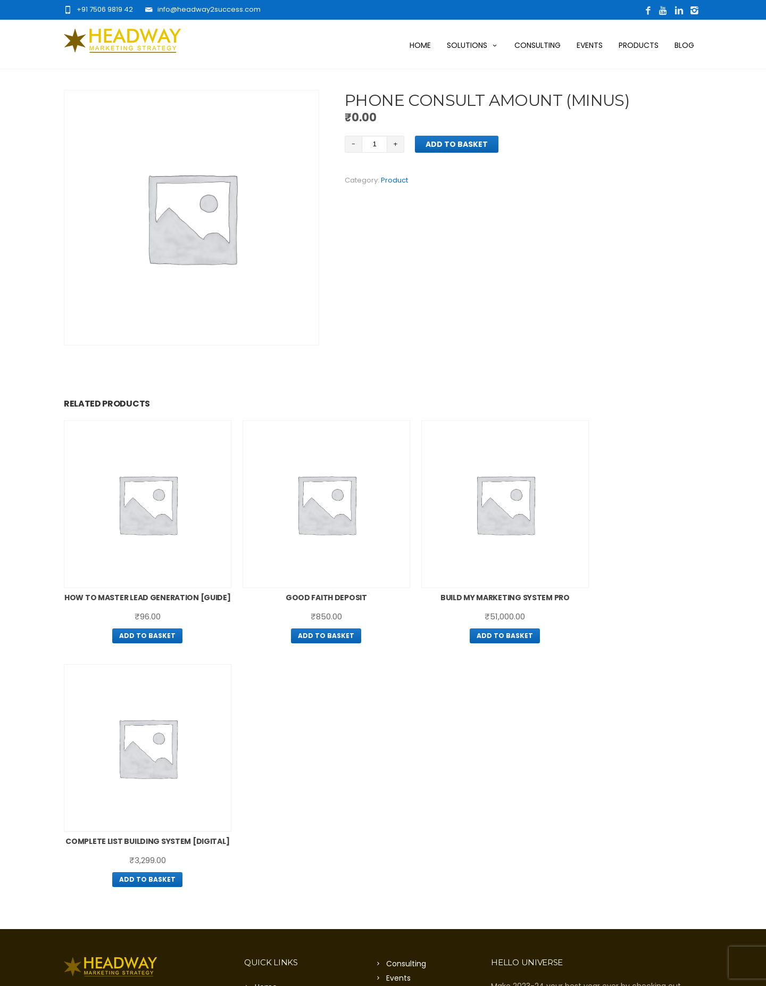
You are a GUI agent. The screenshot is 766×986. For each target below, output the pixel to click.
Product (394, 180)
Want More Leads (287, 781)
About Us (271, 752)
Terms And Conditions (427, 786)
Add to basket (457, 144)
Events (590, 45)
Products (639, 45)
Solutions (472, 45)
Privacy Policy (411, 772)
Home (420, 45)
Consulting (537, 45)
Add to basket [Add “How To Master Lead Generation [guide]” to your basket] (139, 630)
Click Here (183, 832)
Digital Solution (282, 795)
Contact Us (276, 810)
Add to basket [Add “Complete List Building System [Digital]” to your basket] (627, 630)
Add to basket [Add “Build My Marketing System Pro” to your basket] (464, 618)
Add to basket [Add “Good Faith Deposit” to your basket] (301, 618)
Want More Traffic (289, 766)
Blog (684, 45)
